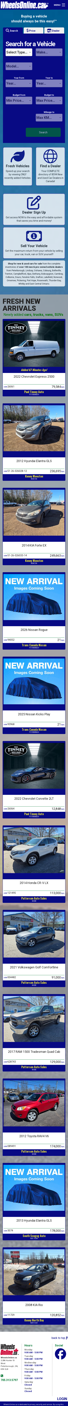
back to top (60, 1338)
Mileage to (49, 116)
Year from (19, 82)
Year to (49, 82)
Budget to (49, 99)
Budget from (19, 99)
